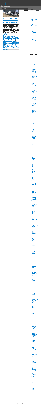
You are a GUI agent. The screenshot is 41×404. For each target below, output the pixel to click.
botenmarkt (34, 194)
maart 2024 (34, 97)
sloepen (33, 330)
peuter (33, 308)
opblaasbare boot (35, 299)
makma (33, 278)
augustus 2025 (34, 77)
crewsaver (33, 207)
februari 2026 (34, 70)
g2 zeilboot (34, 227)
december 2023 (34, 100)
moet (32, 286)
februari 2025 (34, 84)
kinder (33, 261)
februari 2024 (34, 98)
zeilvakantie (34, 390)
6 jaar (32, 145)
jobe (32, 254)
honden (33, 240)
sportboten (34, 341)
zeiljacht (33, 387)
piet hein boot (34, 309)
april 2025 (33, 82)
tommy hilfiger (34, 350)
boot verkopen (34, 183)
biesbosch (33, 176)
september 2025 (34, 76)
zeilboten (33, 384)
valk (32, 356)
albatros (33, 155)
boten (33, 191)
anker (33, 160)
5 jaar (32, 143)
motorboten (34, 292)
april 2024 (33, 96)
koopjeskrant (34, 266)
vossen (33, 371)
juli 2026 (33, 64)
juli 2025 (33, 78)
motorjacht (34, 293)
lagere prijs (14, 39)
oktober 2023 (34, 103)
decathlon (33, 211)
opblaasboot (34, 302)
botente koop (34, 196)
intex (32, 247)
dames (33, 208)
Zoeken (38, 10)
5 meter (33, 144)
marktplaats (34, 281)
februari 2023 (34, 112)
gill (32, 231)
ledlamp (33, 275)
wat (32, 375)
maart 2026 (34, 69)
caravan (33, 201)
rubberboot (34, 326)
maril (32, 279)
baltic (33, 166)
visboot (33, 366)
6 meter (33, 146)
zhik (32, 391)
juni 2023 (33, 107)
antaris (33, 162)
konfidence (34, 264)
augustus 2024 (34, 91)
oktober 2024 (34, 89)
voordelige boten (35, 370)
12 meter (33, 128)
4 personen (34, 142)
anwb (32, 163)
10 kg (32, 124)
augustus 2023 (34, 105)
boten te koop (34, 192)
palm (32, 306)
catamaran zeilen (35, 204)
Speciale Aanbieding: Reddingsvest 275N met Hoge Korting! (34, 34)
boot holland (34, 179)
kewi (32, 258)
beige (33, 172)
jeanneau (33, 253)
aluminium (34, 158)
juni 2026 (33, 65)
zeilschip (33, 389)
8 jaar (32, 151)
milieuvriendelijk (8, 40)
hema (33, 238)
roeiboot (33, 322)
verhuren (33, 360)
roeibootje (33, 323)
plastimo (33, 312)
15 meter (33, 135)
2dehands (33, 138)
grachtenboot (34, 232)
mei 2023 (33, 109)
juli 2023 (33, 106)
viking (33, 364)
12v (32, 132)
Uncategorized (34, 354)
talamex (33, 348)
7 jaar (32, 150)
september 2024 (34, 90)
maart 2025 (34, 83)
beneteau (33, 173)
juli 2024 (33, 92)
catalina (33, 203)
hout (32, 241)
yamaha (33, 382)
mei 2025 (33, 80)
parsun (33, 307)
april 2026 (33, 68)
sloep (32, 329)
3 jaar (32, 139)
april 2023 (33, 110)
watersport (4, 48)
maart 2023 (34, 111)
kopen (16, 38)
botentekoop (34, 197)
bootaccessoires (34, 186)
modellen (13, 40)
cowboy (33, 206)
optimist (33, 305)
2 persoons (33, 137)
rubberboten (34, 327)
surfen (33, 347)
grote (32, 234)
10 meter (33, 125)
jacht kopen (34, 251)
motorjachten (34, 294)
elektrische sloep (35, 225)
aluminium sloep (35, 159)
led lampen (34, 272)
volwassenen (34, 369)
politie (33, 314)
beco (32, 170)
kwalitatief (10, 39)
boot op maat (34, 180)
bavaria (33, 167)
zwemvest (33, 394)
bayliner (33, 169)
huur (32, 244)
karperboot (34, 255)
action (33, 152)
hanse (33, 235)
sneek (33, 332)
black (32, 177)
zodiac (33, 393)
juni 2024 (33, 93)
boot (32, 178)
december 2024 (34, 86)
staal (32, 342)
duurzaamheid (5, 38)
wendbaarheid (9, 48)
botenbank (33, 193)
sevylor (33, 328)
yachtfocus (33, 381)
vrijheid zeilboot (34, 373)
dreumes (33, 217)
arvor (32, 164)
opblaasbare (34, 298)
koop (32, 265)
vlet (32, 367)
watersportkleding (35, 380)
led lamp (33, 271)
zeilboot (33, 383)
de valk (33, 210)
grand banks (34, 233)
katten (33, 257)
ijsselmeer (33, 245)
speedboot (33, 336)
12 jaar (33, 126)
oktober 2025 (34, 75)
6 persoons (33, 149)
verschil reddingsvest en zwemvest (34, 362)
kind (32, 259)
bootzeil (33, 190)
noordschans (34, 296)
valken (33, 357)
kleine (33, 262)
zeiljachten (33, 388)
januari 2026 (34, 71)
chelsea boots (34, 205)
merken (4, 40)
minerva (33, 285)
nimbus (33, 295)
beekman (33, 171)
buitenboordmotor (35, 199)
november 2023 (34, 102)
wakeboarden (34, 374)
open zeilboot (34, 303)
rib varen (33, 320)
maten (17, 39)
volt (32, 368)
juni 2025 (33, 79)
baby (32, 165)
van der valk (34, 359)
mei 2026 (33, 66)
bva (32, 200)
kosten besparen (5, 39)
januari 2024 (34, 99)
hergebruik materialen (11, 38)
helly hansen (34, 237)
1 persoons (33, 123)
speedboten (34, 337)
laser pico (33, 269)
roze (32, 325)
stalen (33, 343)
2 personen (34, 136)
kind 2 (33, 260)
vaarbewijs (33, 355)
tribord (33, 353)
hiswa (33, 239)
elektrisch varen (34, 219)
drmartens (33, 218)
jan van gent (34, 252)
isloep (33, 248)
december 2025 (34, 72)
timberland (34, 349)
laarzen (33, 268)
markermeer (34, 280)
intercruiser (34, 246)
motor (33, 287)
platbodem (33, 313)
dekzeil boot (34, 213)
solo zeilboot (34, 335)
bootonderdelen (34, 187)
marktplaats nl (34, 282)
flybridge (33, 226)
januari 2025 (34, 85)
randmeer (33, 316)
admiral (33, 153)
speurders (33, 340)
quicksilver (33, 315)
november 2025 (34, 73)
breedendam (34, 198)
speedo (33, 339)
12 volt (33, 129)
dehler (33, 212)
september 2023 (34, 104)
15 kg (32, 133)
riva (32, 321)
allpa (32, 157)
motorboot (33, 288)
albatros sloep (34, 156)
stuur (32, 346)
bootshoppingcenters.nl (8, 6)
